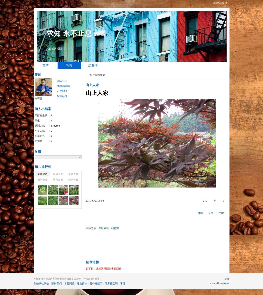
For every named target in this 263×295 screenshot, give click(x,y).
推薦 (200, 213)
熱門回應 (58, 179)
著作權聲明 (96, 283)
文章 (45, 65)
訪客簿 (93, 65)
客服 (122, 283)
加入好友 (62, 80)
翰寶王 (38, 98)
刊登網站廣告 (41, 283)
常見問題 (69, 283)
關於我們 (57, 283)
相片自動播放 (97, 75)
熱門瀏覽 (42, 179)
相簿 (69, 65)
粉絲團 (40, 291)
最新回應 (58, 173)
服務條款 (82, 283)
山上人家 (92, 85)
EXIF (221, 213)
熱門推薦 (73, 179)
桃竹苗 (115, 228)
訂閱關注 (62, 91)
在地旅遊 (104, 228)
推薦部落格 (63, 86)
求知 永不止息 (69, 33)
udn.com (225, 283)
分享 (210, 213)
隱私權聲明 (111, 283)
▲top (226, 278)
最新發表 (42, 173)
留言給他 (62, 96)
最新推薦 (73, 173)
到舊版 (102, 35)
